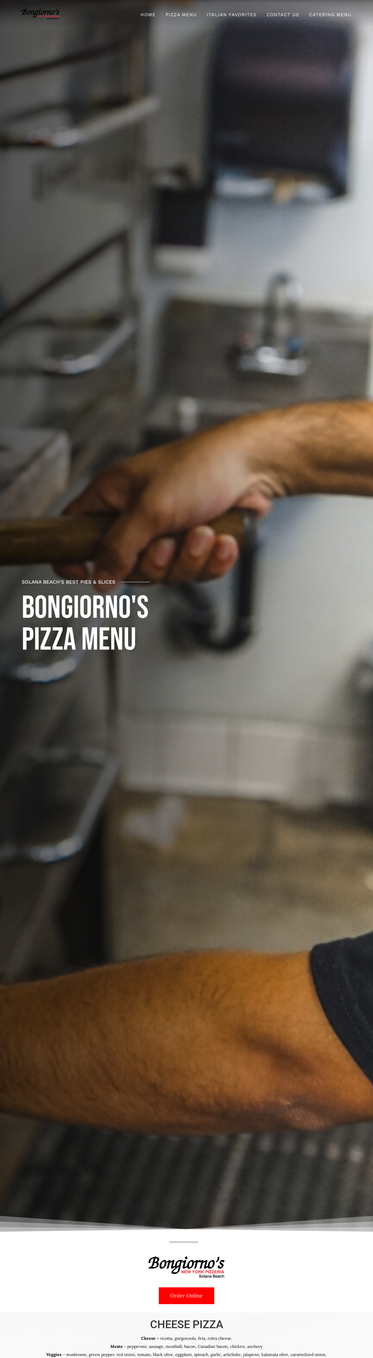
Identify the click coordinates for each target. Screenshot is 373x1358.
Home (148, 14)
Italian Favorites (231, 14)
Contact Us (283, 14)
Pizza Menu (181, 14)
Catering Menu (330, 14)
